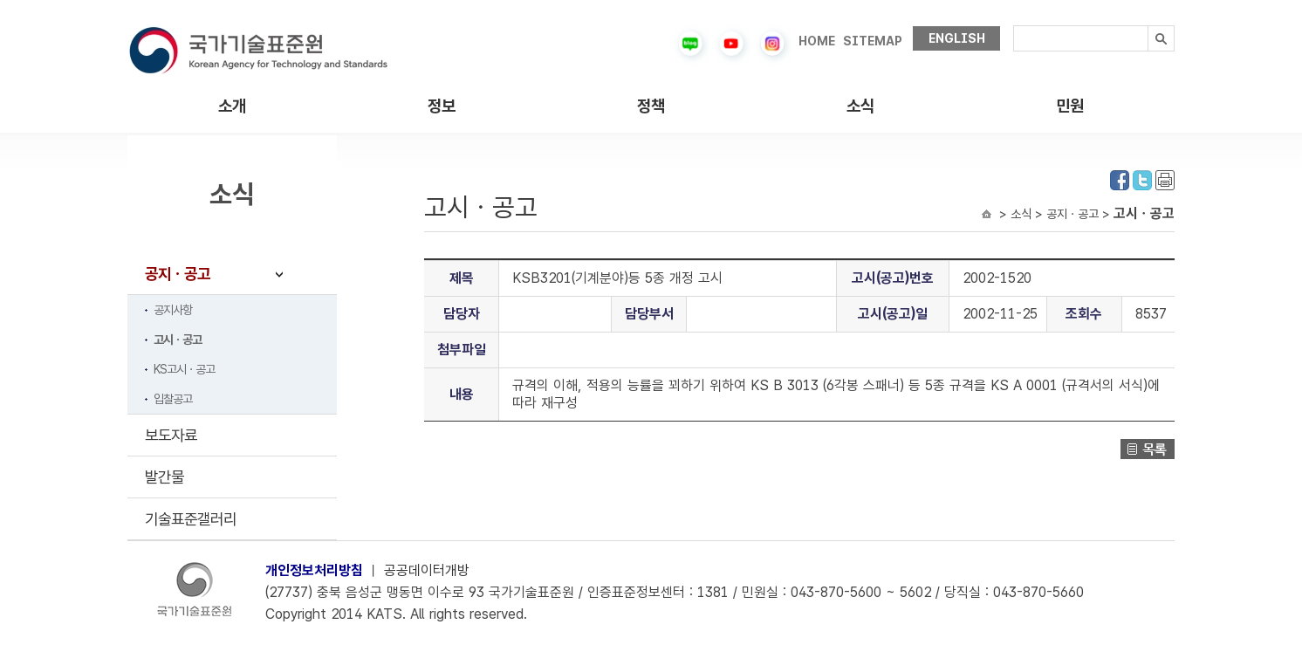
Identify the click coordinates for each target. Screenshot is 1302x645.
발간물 (164, 477)
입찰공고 (173, 399)
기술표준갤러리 (190, 519)
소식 (860, 106)
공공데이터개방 (426, 570)
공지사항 (173, 310)
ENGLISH (957, 38)
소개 (232, 106)
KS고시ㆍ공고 (184, 369)
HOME (816, 41)
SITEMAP (872, 41)
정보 (442, 106)
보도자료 (171, 435)
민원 (1070, 106)
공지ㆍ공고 (177, 273)
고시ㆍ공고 (178, 340)
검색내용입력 (1013, 25)
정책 (651, 106)
